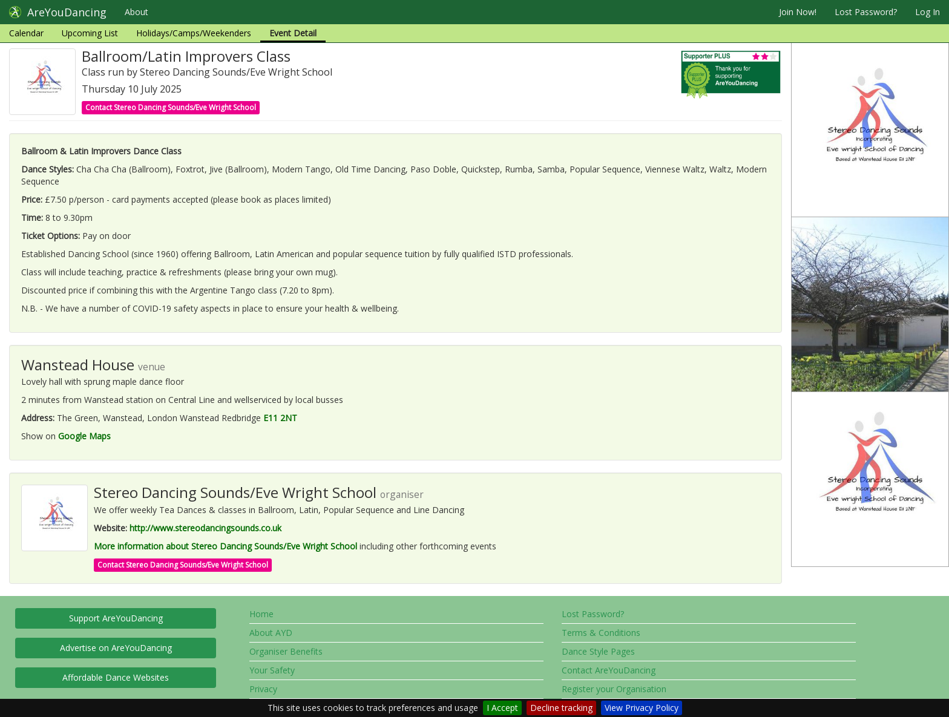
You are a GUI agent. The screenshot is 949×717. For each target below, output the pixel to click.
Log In (927, 12)
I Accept (502, 707)
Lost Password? (866, 12)
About (136, 12)
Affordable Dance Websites (115, 677)
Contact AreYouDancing (608, 670)
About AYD (270, 632)
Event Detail (293, 33)
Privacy (263, 689)
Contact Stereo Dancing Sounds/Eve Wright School (170, 107)
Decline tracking (561, 707)
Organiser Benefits (286, 651)
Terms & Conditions (601, 632)
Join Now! (797, 12)
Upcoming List (90, 33)
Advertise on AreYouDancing (116, 647)
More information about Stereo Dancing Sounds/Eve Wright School (225, 546)
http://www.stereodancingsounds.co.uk (205, 528)
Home (261, 614)
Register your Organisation (614, 689)
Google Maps (84, 436)
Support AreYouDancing (116, 618)
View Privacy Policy (641, 707)
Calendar (26, 33)
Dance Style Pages (598, 651)
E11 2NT (280, 418)
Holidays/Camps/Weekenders (193, 33)
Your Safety (272, 670)
